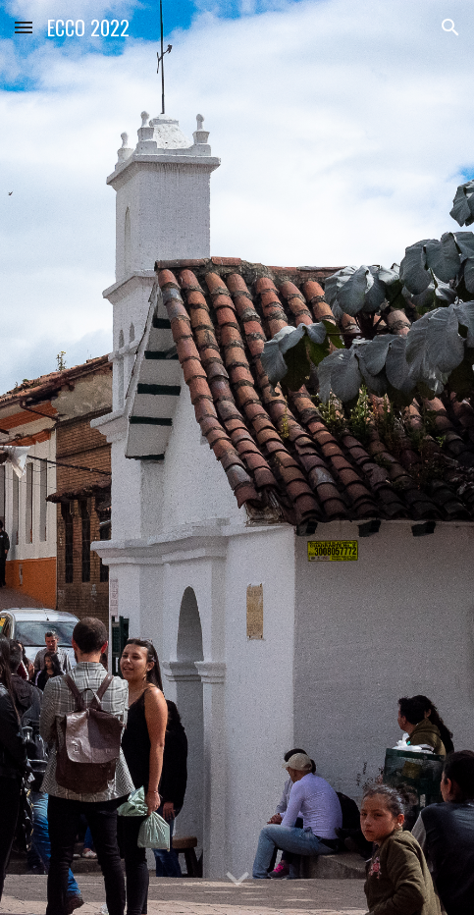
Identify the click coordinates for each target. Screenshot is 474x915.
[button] (23, 27)
